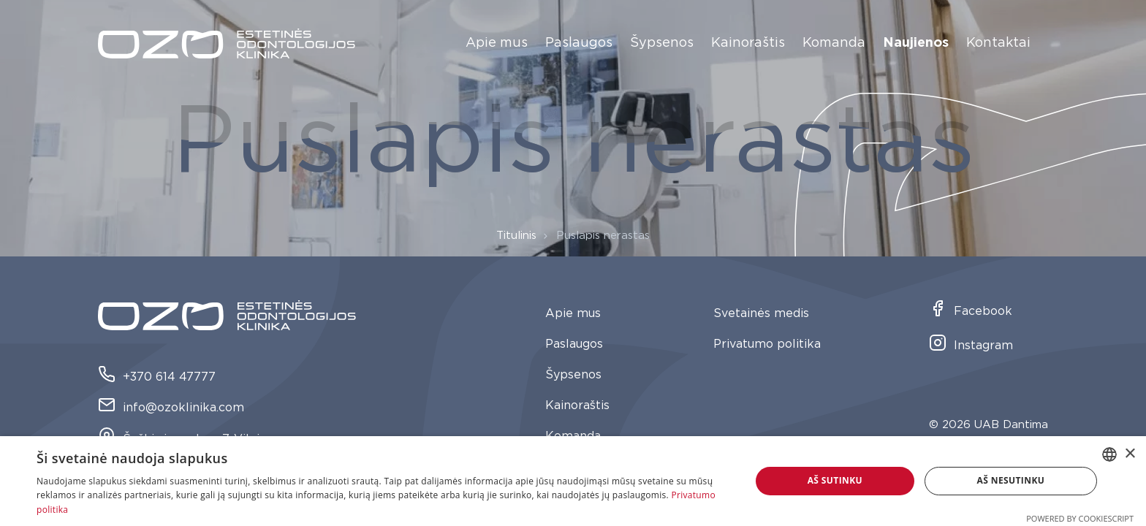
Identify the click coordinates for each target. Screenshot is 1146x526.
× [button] (1129, 454)
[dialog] (573, 481)
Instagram (971, 346)
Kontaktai (998, 43)
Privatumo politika (767, 344)
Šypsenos (662, 43)
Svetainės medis (761, 313)
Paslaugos (578, 43)
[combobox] (1109, 454)
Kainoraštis (748, 43)
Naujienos (916, 43)
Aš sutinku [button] (835, 480)
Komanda (833, 43)
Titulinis (516, 235)
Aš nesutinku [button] (1011, 480)
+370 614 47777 (157, 377)
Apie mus (497, 43)
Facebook (970, 311)
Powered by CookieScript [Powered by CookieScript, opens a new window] (1080, 518)
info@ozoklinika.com (171, 408)
